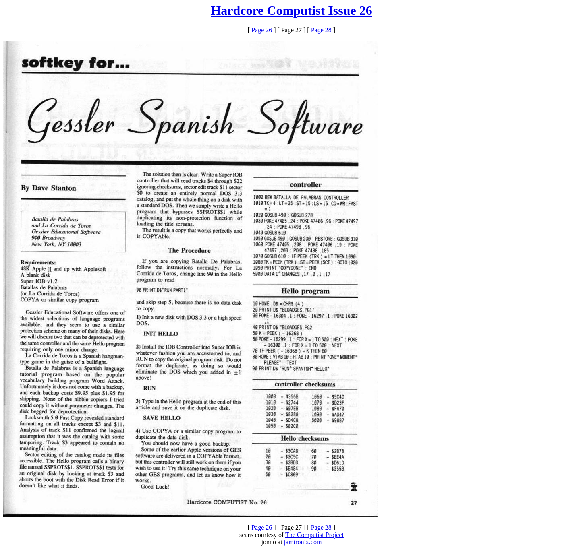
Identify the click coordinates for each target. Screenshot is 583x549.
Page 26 (261, 30)
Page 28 (321, 30)
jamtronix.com (303, 542)
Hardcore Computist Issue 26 (291, 10)
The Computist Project (314, 534)
